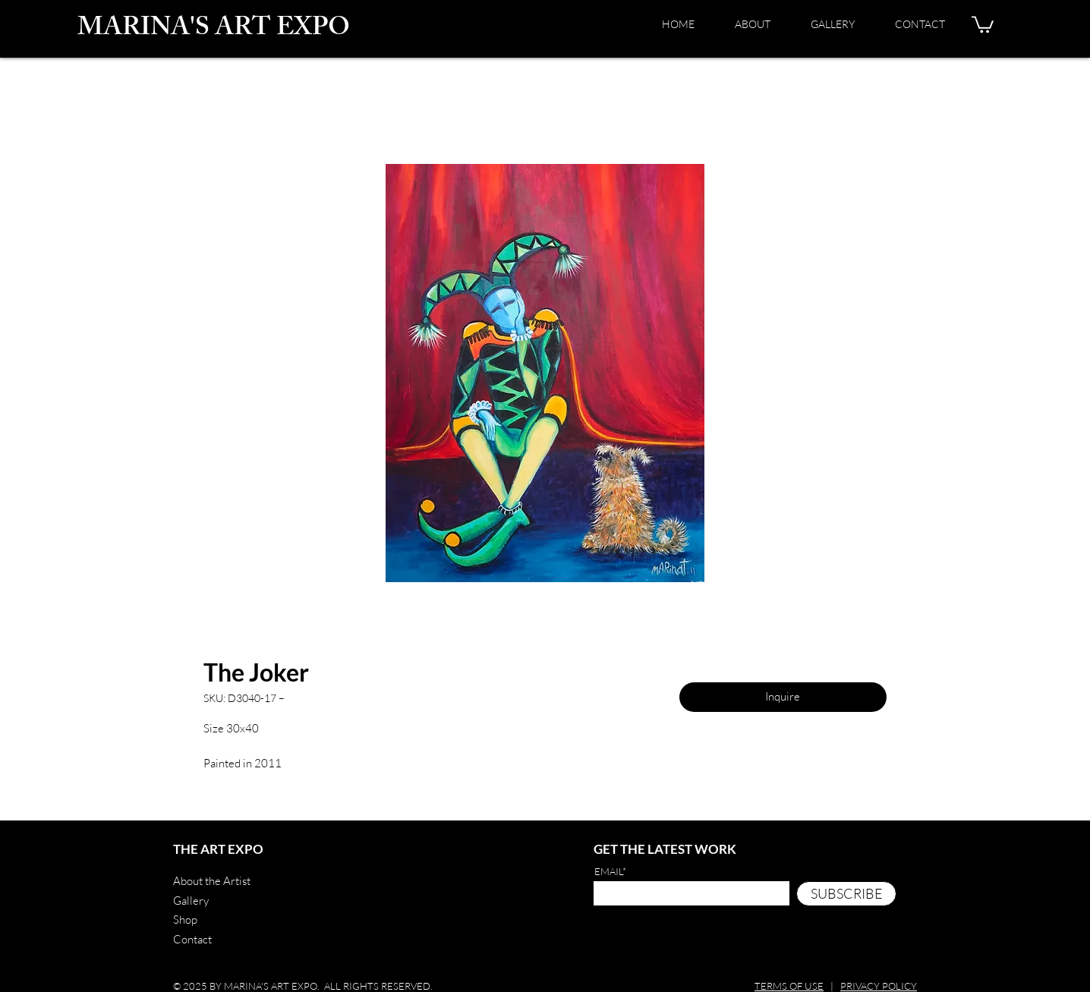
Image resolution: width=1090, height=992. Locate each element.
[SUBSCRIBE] (846, 893)
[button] (983, 23)
